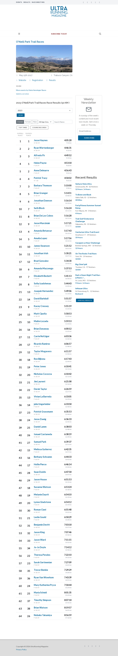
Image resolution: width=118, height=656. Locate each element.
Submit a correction (22, 94)
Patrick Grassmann (43, 411)
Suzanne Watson (42, 487)
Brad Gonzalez (41, 260)
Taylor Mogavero (43, 351)
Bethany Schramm (43, 456)
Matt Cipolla (40, 313)
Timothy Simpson (42, 600)
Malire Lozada (41, 321)
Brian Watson (41, 607)
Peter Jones (40, 366)
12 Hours (79, 189)
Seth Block (39, 208)
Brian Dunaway (41, 328)
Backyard (79, 294)
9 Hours (78, 283)
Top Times (23, 127)
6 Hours (87, 189)
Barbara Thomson (43, 185)
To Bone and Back (83, 195)
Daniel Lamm (40, 426)
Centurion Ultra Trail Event (87, 232)
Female (28, 122)
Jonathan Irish (41, 253)
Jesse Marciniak (42, 223)
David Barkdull (41, 298)
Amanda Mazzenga (43, 268)
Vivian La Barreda (42, 396)
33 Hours (79, 237)
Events (19, 2)
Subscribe (89, 138)
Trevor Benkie (41, 570)
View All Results (85, 300)
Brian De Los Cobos (43, 215)
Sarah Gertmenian (43, 562)
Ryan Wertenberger (44, 147)
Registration (36, 80)
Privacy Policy (21, 649)
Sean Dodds (40, 472)
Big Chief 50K (81, 264)
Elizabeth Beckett (43, 276)
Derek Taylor (40, 389)
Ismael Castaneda (43, 434)
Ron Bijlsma (39, 358)
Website (21, 80)
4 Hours (78, 213)
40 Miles (78, 200)
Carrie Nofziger (41, 336)
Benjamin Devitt (42, 524)
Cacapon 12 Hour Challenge (87, 243)
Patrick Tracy (40, 178)
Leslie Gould (40, 517)
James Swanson (42, 245)
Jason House (40, 479)
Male (35, 122)
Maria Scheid (40, 592)
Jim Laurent (39, 381)
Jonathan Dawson (43, 200)
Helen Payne (40, 162)
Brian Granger (41, 193)
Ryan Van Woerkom (44, 577)
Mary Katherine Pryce (45, 585)
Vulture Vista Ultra (83, 184)
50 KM (20, 115)
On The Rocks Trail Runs (86, 254)
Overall (20, 122)
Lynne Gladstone (42, 502)
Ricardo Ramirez (42, 343)
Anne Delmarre (41, 170)
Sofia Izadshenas (42, 283)
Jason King (39, 532)
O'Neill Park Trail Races (30, 41)
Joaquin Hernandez (43, 291)
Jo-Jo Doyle (40, 547)
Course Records (39, 127)
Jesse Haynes (41, 140)
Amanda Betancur (43, 230)
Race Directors (38, 2)
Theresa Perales (42, 554)
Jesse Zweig (40, 419)
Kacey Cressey (41, 306)
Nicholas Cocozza (43, 374)
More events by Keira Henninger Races (31, 90)
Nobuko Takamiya (43, 615)
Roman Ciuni (40, 509)
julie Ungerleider (42, 404)
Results (26, 2)
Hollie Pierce (40, 464)
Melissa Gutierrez (43, 449)
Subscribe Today (59, 34)
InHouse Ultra (81, 289)
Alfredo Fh (39, 155)
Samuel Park (40, 441)
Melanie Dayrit (41, 494)
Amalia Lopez (40, 238)
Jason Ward (40, 539)
